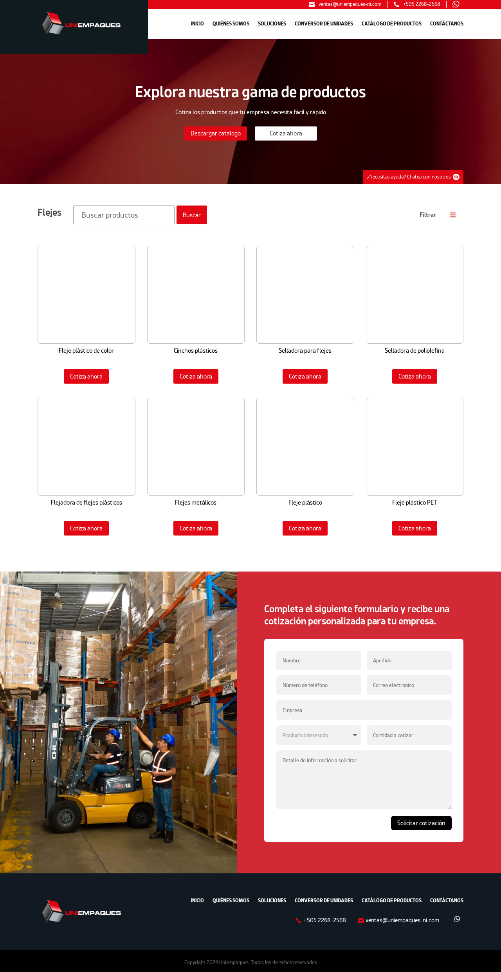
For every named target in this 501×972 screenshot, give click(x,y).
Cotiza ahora (86, 373)
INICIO (197, 23)
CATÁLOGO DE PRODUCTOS (392, 23)
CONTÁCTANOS (446, 23)
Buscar (192, 211)
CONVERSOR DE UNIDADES (324, 23)
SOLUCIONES (272, 23)
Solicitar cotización (421, 820)
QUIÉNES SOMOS (231, 23)
